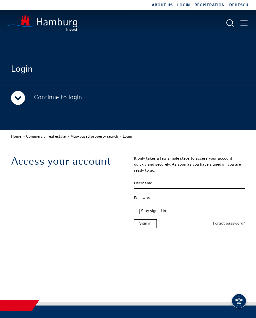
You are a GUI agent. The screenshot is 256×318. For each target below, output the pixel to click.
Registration (209, 5)
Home (16, 136)
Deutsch (238, 5)
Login (183, 5)
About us (162, 5)
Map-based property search (94, 136)
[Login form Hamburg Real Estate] (189, 224)
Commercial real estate (46, 136)
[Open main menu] (244, 22)
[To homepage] (42, 23)
